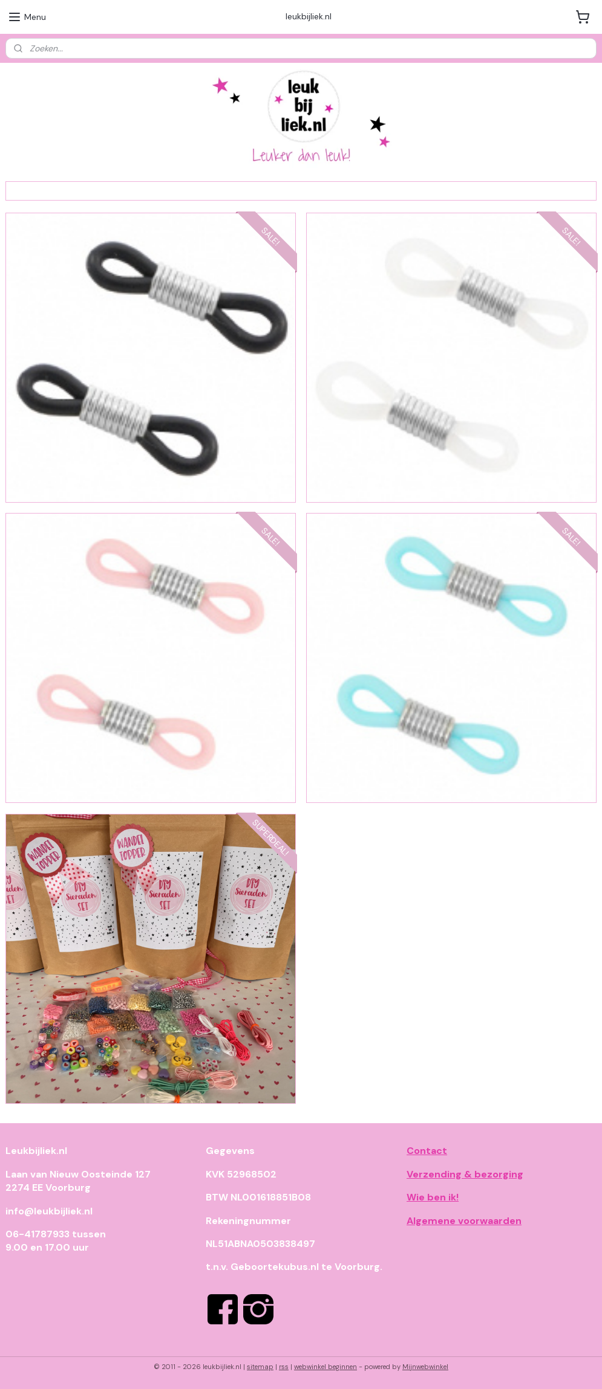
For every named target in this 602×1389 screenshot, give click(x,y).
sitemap (260, 1366)
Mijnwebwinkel (425, 1366)
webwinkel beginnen (325, 1366)
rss (284, 1366)
